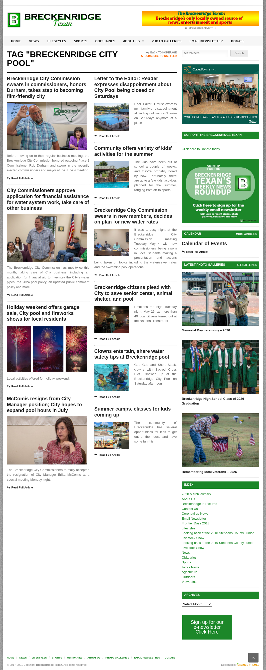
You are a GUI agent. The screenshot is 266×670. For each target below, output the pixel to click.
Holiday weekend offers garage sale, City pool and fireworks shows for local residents (44, 314)
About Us (132, 41)
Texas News (190, 567)
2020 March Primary (196, 494)
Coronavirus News (195, 513)
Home (16, 40)
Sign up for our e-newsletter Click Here (207, 627)
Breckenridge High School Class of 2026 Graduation (213, 401)
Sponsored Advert (200, 28)
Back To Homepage (161, 52)
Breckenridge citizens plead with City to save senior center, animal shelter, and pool (134, 294)
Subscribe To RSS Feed (159, 56)
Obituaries (104, 40)
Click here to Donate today (201, 149)
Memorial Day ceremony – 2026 (206, 330)
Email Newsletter (203, 40)
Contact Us (190, 509)
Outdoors (188, 577)
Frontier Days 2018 (196, 523)
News (33, 40)
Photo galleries (164, 40)
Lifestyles (55, 40)
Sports (79, 40)
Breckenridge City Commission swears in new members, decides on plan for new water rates (133, 216)
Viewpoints (190, 582)
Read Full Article (20, 178)
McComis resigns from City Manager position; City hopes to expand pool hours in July (45, 406)
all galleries (247, 265)
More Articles (246, 234)
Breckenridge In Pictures (199, 504)
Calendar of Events (204, 243)
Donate (234, 40)
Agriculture (189, 572)
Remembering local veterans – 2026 (209, 472)
